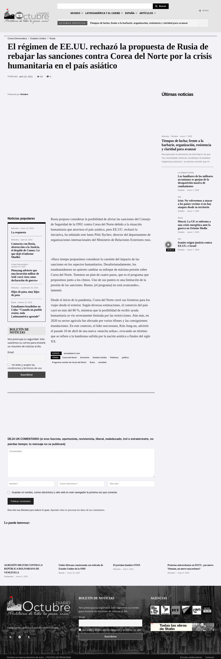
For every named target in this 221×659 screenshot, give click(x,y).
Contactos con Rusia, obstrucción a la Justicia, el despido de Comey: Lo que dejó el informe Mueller (25, 249)
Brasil (13, 301)
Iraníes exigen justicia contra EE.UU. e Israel (195, 244)
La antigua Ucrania (186, 173)
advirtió (143, 324)
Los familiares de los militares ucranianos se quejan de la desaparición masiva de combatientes (195, 181)
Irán (179, 197)
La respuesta (18, 231)
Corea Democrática (17, 38)
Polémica (114, 356)
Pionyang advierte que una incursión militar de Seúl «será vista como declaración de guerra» (25, 274)
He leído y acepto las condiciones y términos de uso (25, 365)
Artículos (15, 227)
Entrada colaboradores (191, 655)
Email (11, 350)
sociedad (102, 361)
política (125, 356)
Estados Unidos (38, 38)
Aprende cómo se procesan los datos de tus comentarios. (77, 508)
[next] (206, 23)
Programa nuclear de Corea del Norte (69, 361)
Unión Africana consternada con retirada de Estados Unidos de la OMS (80, 567)
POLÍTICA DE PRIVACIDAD (59, 655)
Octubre (24, 94)
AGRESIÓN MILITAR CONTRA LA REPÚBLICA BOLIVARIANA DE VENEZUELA (26, 567)
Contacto (209, 655)
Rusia (52, 38)
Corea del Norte (69, 356)
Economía (84, 356)
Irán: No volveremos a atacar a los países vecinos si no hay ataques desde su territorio (195, 204)
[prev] (201, 23)
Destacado (8, 575)
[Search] (161, 6)
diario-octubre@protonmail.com (40, 626)
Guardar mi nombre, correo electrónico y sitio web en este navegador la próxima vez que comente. (65, 491)
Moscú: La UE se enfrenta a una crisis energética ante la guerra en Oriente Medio (194, 225)
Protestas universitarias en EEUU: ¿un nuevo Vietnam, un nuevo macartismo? (190, 567)
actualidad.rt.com (72, 352)
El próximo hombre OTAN (130, 563)
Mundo (62, 575)
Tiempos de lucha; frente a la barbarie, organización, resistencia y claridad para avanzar (139, 23)
